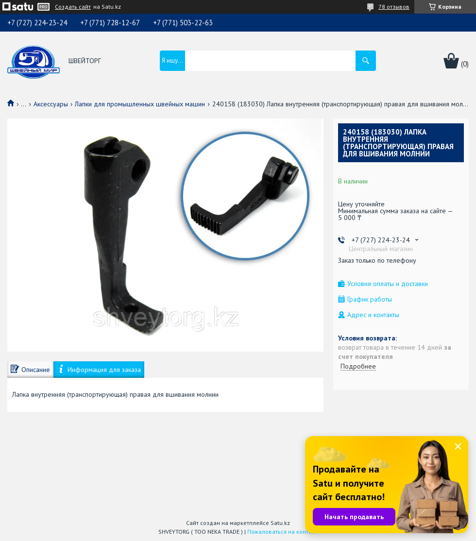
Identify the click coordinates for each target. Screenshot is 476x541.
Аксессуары (51, 104)
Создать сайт (73, 6)
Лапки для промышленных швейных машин (140, 104)
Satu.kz (280, 522)
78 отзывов (393, 6)
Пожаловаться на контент (282, 531)
